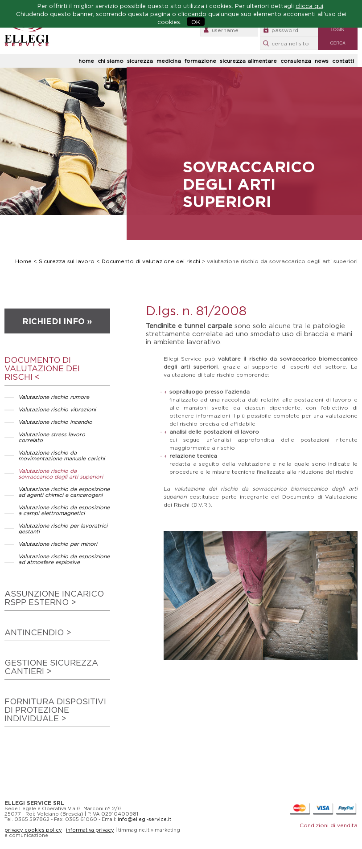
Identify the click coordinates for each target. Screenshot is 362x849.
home (86, 61)
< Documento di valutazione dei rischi (149, 261)
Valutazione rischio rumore (53, 397)
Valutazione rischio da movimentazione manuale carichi (61, 455)
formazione (200, 61)
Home (23, 261)
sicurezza (140, 61)
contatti (343, 61)
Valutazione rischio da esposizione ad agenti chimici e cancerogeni (64, 492)
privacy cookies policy (33, 830)
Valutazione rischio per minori (57, 544)
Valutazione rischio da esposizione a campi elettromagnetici (64, 510)
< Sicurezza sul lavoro (64, 261)
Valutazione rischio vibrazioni (57, 409)
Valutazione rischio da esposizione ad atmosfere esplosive (64, 559)
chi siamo (110, 61)
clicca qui (309, 6)
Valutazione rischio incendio (55, 422)
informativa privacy (90, 830)
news (322, 61)
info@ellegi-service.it (144, 819)
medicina (168, 61)
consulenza (295, 61)
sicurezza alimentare (248, 61)
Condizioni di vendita (329, 825)
